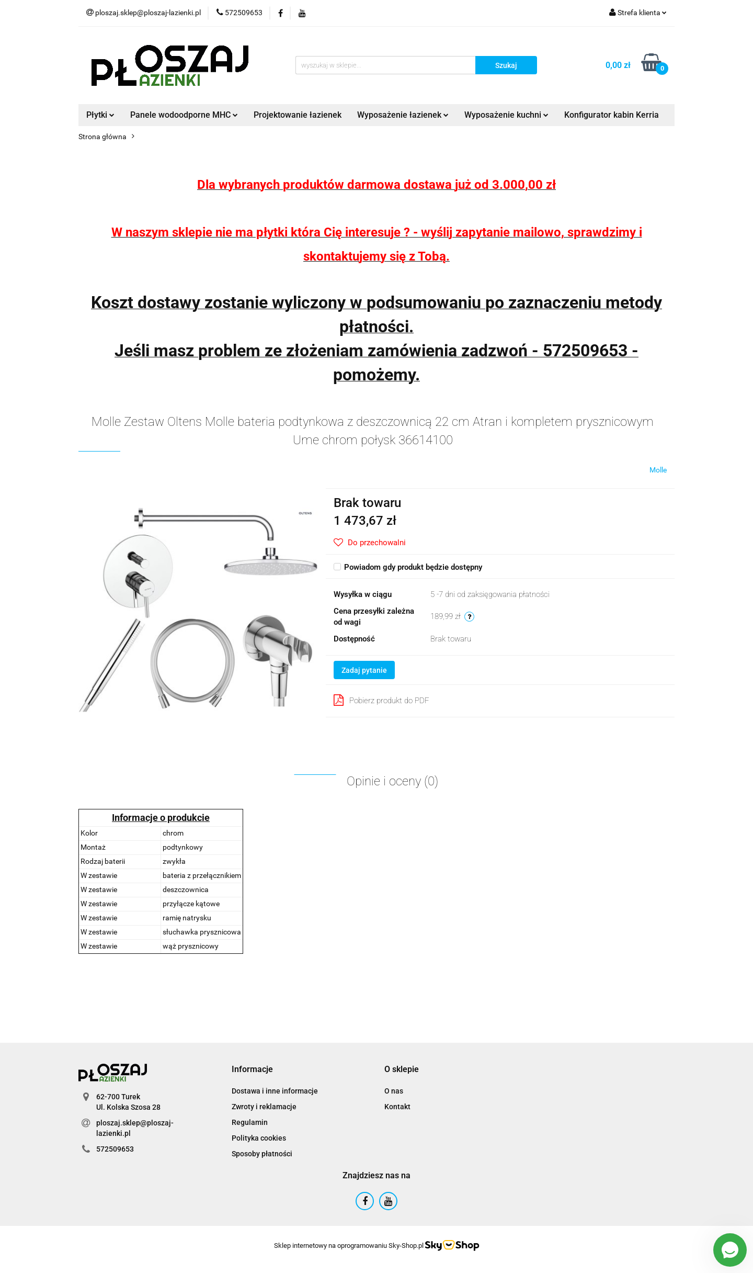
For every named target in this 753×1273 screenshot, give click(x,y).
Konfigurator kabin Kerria (611, 115)
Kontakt (397, 1106)
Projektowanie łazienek (297, 115)
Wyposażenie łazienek (403, 115)
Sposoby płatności (262, 1154)
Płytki (100, 115)
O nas (393, 1091)
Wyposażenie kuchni (506, 115)
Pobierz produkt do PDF (381, 700)
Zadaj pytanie (364, 670)
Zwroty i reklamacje (264, 1106)
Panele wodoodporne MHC (184, 115)
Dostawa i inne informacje (275, 1091)
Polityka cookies (259, 1138)
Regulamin (250, 1122)
